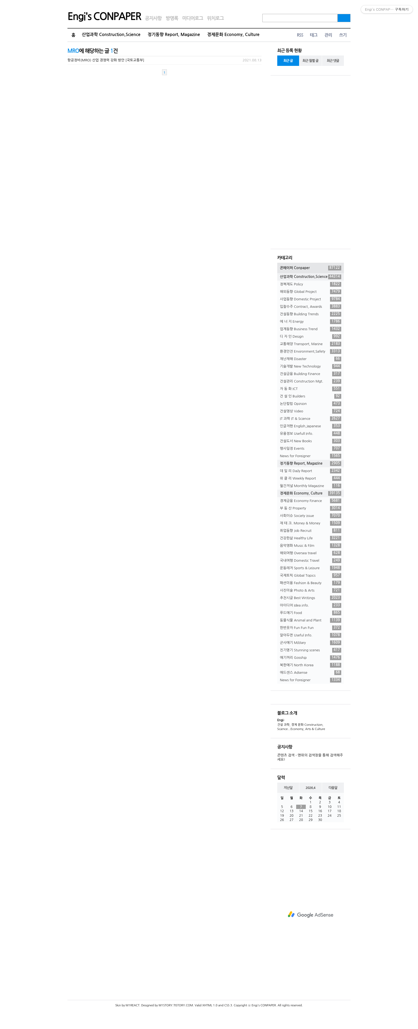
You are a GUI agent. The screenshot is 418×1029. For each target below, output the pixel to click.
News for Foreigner (310, 456)
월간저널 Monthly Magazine (310, 486)
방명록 (172, 18)
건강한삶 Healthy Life (310, 538)
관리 (328, 35)
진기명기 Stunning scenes (310, 650)
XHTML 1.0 (210, 1005)
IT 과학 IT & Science (310, 418)
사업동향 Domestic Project (310, 299)
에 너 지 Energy (310, 321)
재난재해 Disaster (310, 359)
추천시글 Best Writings (310, 598)
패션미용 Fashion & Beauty (310, 583)
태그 (313, 35)
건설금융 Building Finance (310, 374)
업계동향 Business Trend (310, 329)
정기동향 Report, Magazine (174, 35)
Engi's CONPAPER (104, 16)
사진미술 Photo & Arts (310, 590)
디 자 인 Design (310, 336)
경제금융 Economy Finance (310, 500)
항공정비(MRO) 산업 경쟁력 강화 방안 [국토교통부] (105, 60)
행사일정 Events (310, 448)
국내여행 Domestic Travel (310, 560)
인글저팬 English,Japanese (310, 426)
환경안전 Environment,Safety (310, 351)
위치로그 (215, 18)
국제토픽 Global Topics (310, 575)
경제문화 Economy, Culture (233, 35)
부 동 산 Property (310, 508)
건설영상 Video (310, 411)
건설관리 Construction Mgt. (310, 381)
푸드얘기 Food (310, 613)
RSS (300, 35)
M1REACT (132, 1005)
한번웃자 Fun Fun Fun (310, 627)
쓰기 (343, 35)
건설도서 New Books (310, 441)
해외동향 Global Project (310, 291)
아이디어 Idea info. (310, 605)
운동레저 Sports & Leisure (310, 568)
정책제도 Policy (310, 284)
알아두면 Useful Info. (310, 635)
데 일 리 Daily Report (310, 471)
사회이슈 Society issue (310, 515)
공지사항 (153, 18)
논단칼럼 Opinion (310, 403)
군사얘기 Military (310, 642)
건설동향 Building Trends (310, 314)
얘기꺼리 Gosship (310, 657)
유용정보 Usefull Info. (310, 433)
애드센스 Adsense (310, 672)
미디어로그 (192, 18)
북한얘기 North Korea (310, 665)
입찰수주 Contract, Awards (310, 306)
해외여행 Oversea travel (310, 553)
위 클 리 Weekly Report (310, 478)
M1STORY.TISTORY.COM (176, 1005)
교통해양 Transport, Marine (310, 344)
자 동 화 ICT (310, 388)
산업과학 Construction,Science (111, 35)
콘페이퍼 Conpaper (310, 268)
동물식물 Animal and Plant (310, 620)
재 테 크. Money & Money (310, 523)
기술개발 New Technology (310, 366)
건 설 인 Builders (310, 396)
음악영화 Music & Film (310, 545)
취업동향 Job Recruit (310, 530)
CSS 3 (228, 1005)
